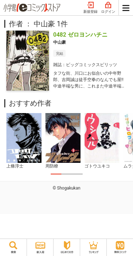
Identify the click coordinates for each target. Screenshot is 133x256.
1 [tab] (56, 174)
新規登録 (90, 8)
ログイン (108, 8)
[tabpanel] (23, 141)
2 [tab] (66, 174)
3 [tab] (77, 174)
